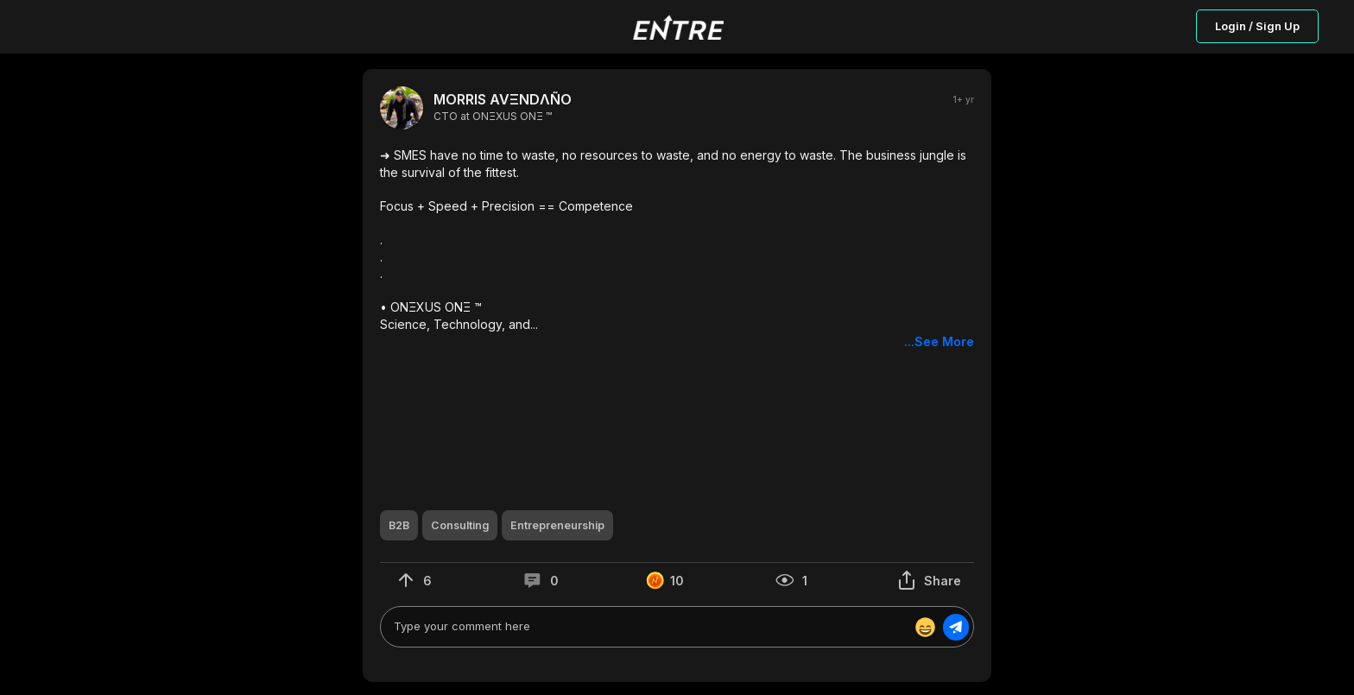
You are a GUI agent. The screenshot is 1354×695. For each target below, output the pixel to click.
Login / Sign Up (1257, 26)
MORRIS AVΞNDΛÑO (502, 100)
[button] (677, 249)
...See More (939, 341)
